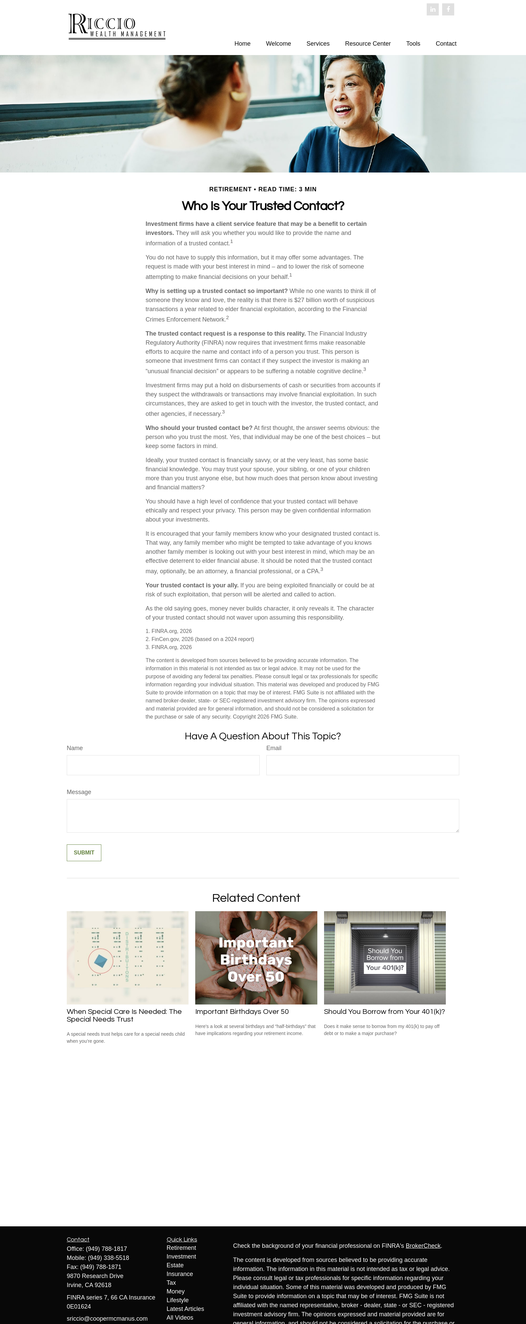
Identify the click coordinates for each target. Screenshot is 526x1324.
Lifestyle (178, 1300)
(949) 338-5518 (108, 1258)
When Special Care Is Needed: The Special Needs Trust (124, 1015)
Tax (171, 1282)
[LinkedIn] (433, 9)
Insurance (180, 1274)
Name (75, 748)
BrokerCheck (423, 1245)
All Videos (180, 1317)
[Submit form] (84, 852)
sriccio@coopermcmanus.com (107, 1318)
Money (176, 1291)
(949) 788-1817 (106, 1248)
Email (273, 748)
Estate (175, 1265)
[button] (242, 43)
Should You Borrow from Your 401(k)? (384, 1012)
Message (79, 792)
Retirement (181, 1247)
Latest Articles (185, 1309)
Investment (181, 1256)
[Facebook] (448, 9)
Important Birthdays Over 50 (242, 1012)
